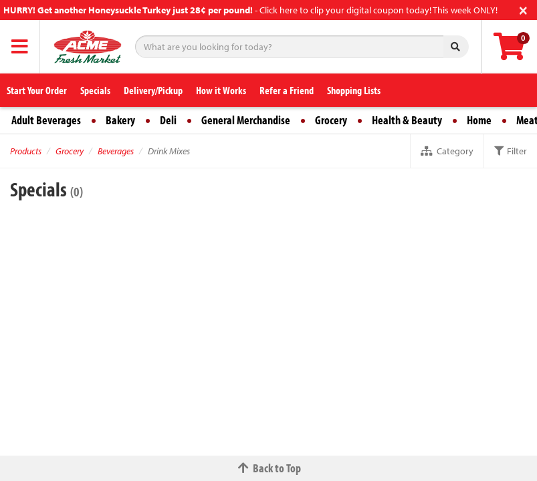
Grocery (331, 120)
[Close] (523, 9)
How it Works (221, 90)
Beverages (116, 151)
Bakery (120, 120)
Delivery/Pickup (153, 90)
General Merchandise (245, 120)
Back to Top (269, 468)
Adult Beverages (46, 120)
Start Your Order (37, 90)
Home (479, 120)
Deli (168, 120)
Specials (95, 90)
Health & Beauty (407, 120)
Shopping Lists (354, 90)
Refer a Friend (286, 90)
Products (25, 151)
